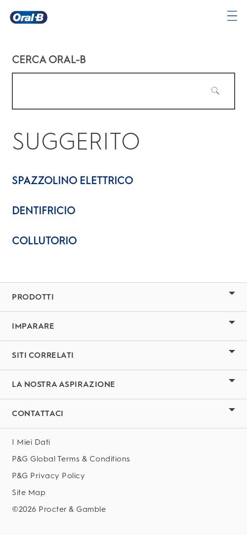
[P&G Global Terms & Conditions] (123, 458)
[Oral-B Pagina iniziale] (28, 17)
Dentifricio (43, 211)
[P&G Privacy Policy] (123, 475)
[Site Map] (123, 492)
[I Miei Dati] (123, 442)
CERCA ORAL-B (49, 60)
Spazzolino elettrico (72, 181)
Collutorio (44, 241)
